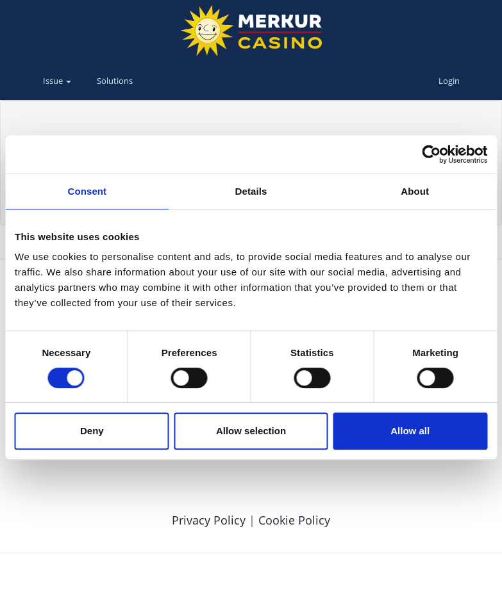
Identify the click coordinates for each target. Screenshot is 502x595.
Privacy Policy (210, 520)
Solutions (115, 80)
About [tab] (415, 191)
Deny (92, 430)
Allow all (410, 430)
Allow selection (251, 430)
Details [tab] (251, 191)
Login (449, 80)
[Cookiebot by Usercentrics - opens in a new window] (431, 154)
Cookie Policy (294, 520)
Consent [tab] (86, 191)
